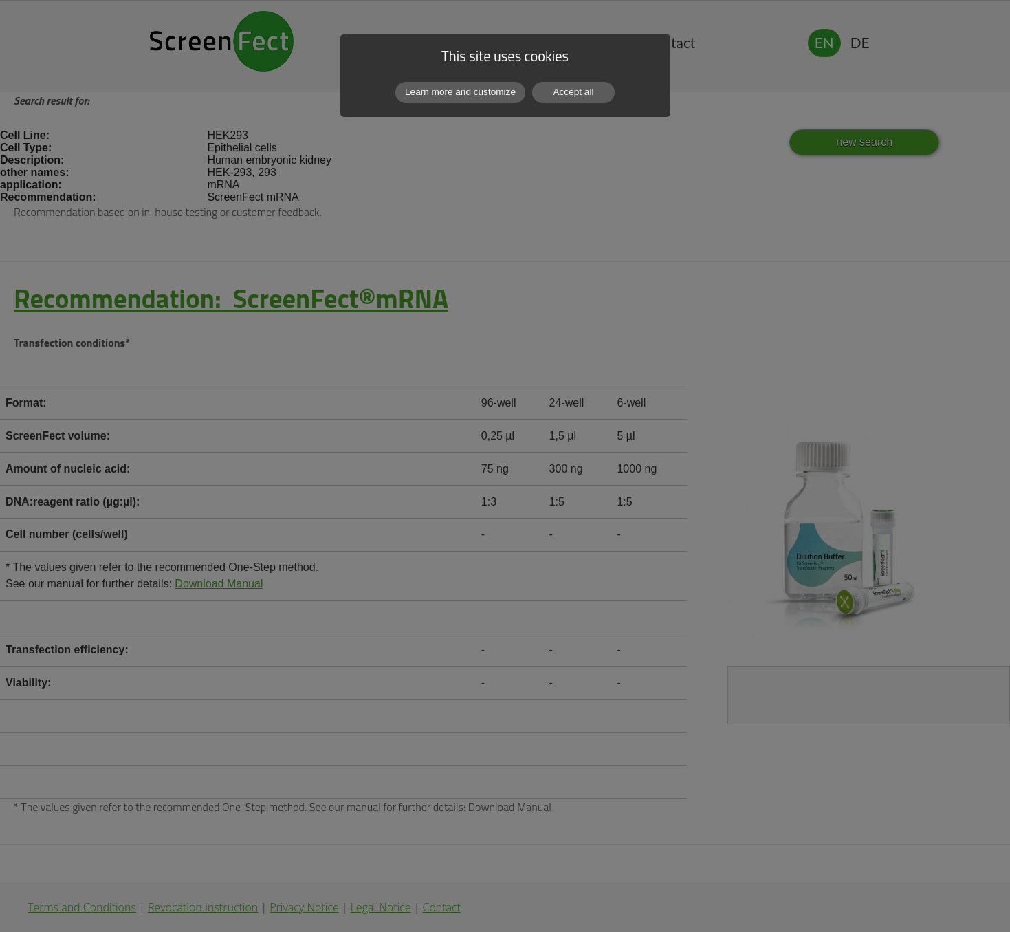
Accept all (573, 92)
